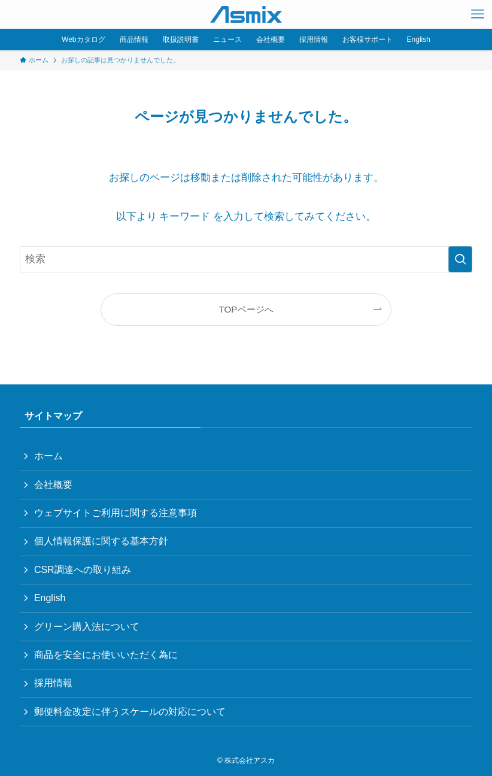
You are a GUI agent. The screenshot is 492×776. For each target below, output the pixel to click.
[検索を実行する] (460, 259)
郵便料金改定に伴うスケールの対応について (130, 712)
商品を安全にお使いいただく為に (106, 655)
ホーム (48, 456)
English (49, 598)
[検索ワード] (246, 259)
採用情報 (53, 683)
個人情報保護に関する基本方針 (101, 541)
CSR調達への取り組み (82, 570)
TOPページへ (245, 309)
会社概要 (53, 485)
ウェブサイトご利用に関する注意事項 (115, 513)
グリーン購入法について (86, 627)
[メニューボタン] (477, 14)
